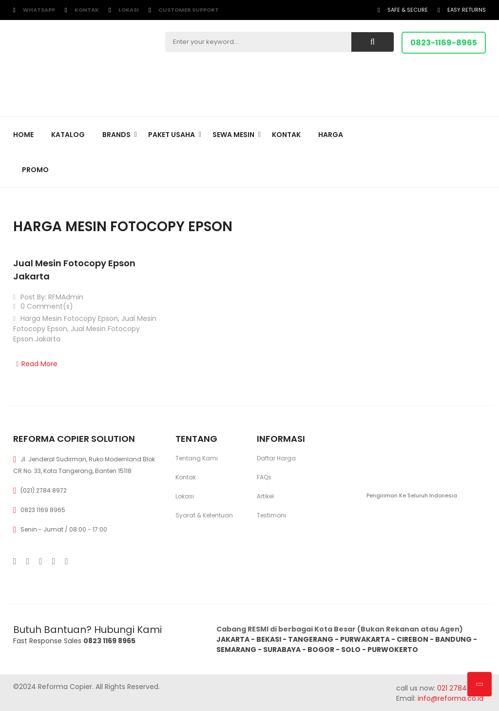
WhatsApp (39, 10)
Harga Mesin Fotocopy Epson (69, 318)
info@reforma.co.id (449, 698)
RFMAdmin (65, 297)
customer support (188, 10)
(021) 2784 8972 (43, 490)
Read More (35, 364)
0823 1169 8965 (42, 510)
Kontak (87, 10)
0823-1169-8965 (443, 42)
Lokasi (128, 10)
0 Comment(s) (43, 306)
